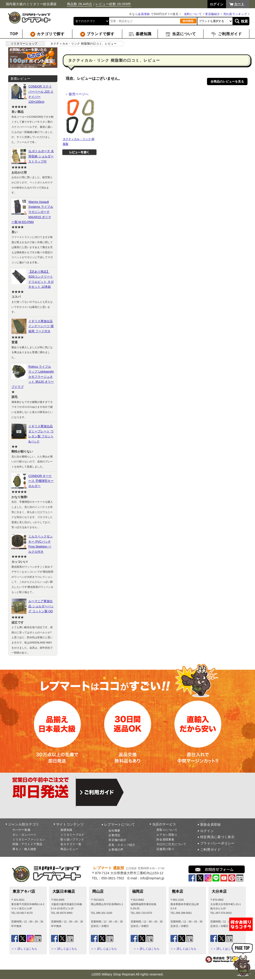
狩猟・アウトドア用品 (27, 844)
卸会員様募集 (165, 839)
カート (239, 4)
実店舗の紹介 (117, 840)
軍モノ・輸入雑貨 (24, 849)
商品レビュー (69, 849)
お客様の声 (115, 849)
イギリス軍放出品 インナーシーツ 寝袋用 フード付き (41, 326)
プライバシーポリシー (217, 843)
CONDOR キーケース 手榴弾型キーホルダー (41, 481)
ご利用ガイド (210, 849)
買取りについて (166, 830)
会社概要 (114, 830)
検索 (244, 21)
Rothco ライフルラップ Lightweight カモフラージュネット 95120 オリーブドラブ (32, 377)
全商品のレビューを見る (227, 81)
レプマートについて (119, 824)
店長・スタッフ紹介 (121, 845)
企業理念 (114, 835)
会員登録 (144, 14)
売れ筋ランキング (235, 14)
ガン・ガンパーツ (24, 834)
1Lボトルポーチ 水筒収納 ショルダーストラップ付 (41, 156)
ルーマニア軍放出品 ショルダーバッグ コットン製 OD (41, 606)
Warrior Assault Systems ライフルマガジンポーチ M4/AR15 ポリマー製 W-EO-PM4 (32, 212)
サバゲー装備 (21, 830)
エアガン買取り (166, 834)
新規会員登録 (210, 824)
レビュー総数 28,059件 (113, 4)
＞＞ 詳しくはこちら (24, 948)
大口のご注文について (171, 844)
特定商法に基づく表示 (217, 837)
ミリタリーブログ (72, 834)
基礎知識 (66, 830)
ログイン (207, 831)
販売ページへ (77, 94)
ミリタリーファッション (28, 839)
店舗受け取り (165, 849)
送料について (193, 14)
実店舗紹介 (212, 14)
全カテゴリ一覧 (70, 844)
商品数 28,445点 (79, 4)
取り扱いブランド (72, 839)
